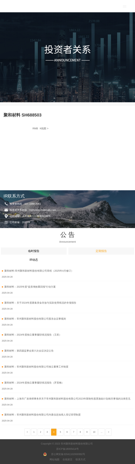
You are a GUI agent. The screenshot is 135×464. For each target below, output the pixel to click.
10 (94, 432)
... (101, 432)
